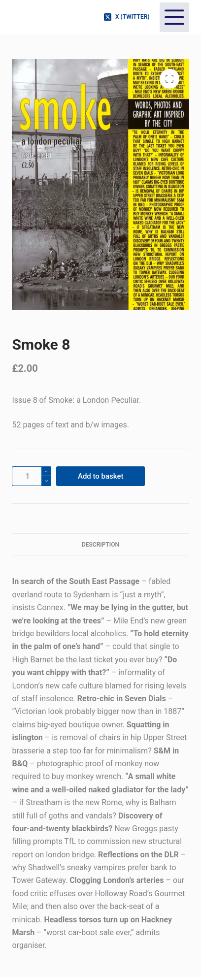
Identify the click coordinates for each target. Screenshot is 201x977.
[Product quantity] (31, 476)
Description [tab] (100, 544)
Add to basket (101, 476)
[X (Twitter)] (127, 17)
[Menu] (174, 17)
